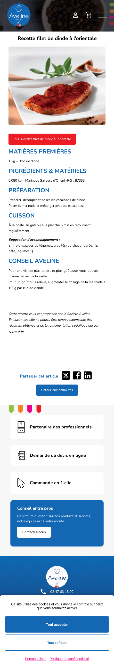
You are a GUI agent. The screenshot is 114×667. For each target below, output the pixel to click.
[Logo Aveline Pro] (57, 577)
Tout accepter (57, 625)
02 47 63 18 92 (57, 591)
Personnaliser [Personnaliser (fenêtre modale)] (35, 659)
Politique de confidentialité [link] (69, 659)
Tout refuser (57, 643)
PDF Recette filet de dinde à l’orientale (42, 139)
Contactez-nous (34, 532)
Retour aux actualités (57, 390)
